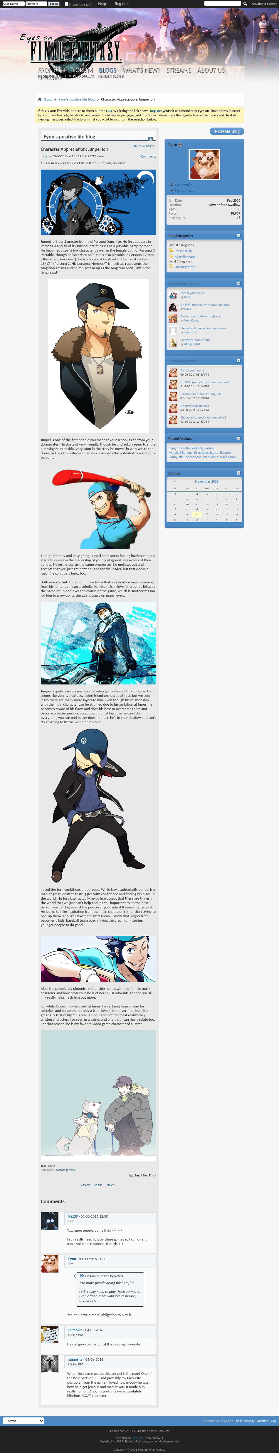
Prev (86, 1185)
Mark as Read (181, 190)
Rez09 (73, 1216)
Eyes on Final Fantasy (238, 1421)
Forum (83, 70)
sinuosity (75, 1359)
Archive (262, 1421)
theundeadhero (190, 457)
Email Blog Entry (142, 1175)
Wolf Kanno (191, 320)
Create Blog (227, 131)
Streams (178, 70)
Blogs (107, 70)
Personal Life (184, 251)
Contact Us (211, 1421)
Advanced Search (264, 4)
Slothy (173, 457)
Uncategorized (65, 1170)
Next (110, 1185)
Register (122, 4)
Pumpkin (75, 1330)
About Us (210, 70)
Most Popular (81, 76)
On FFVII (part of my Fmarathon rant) (204, 305)
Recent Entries (52, 76)
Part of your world (192, 293)
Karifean (209, 448)
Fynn (72, 1259)
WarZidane (211, 457)
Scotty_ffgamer (220, 453)
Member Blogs (110, 76)
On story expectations (194, 406)
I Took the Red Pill (189, 448)
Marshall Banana (180, 453)
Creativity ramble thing (195, 340)
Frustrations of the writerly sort (200, 316)
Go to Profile (180, 185)
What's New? (141, 70)
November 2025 (206, 481)
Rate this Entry (142, 146)
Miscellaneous (185, 257)
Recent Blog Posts (182, 361)
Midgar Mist (192, 344)
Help (102, 4)
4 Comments (147, 156)
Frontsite (52, 70)
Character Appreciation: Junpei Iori (203, 328)
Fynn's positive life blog (77, 99)
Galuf (187, 309)
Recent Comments (182, 283)
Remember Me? (79, 4)
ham (187, 297)
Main (98, 1185)
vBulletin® (138, 1437)
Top (273, 1421)
